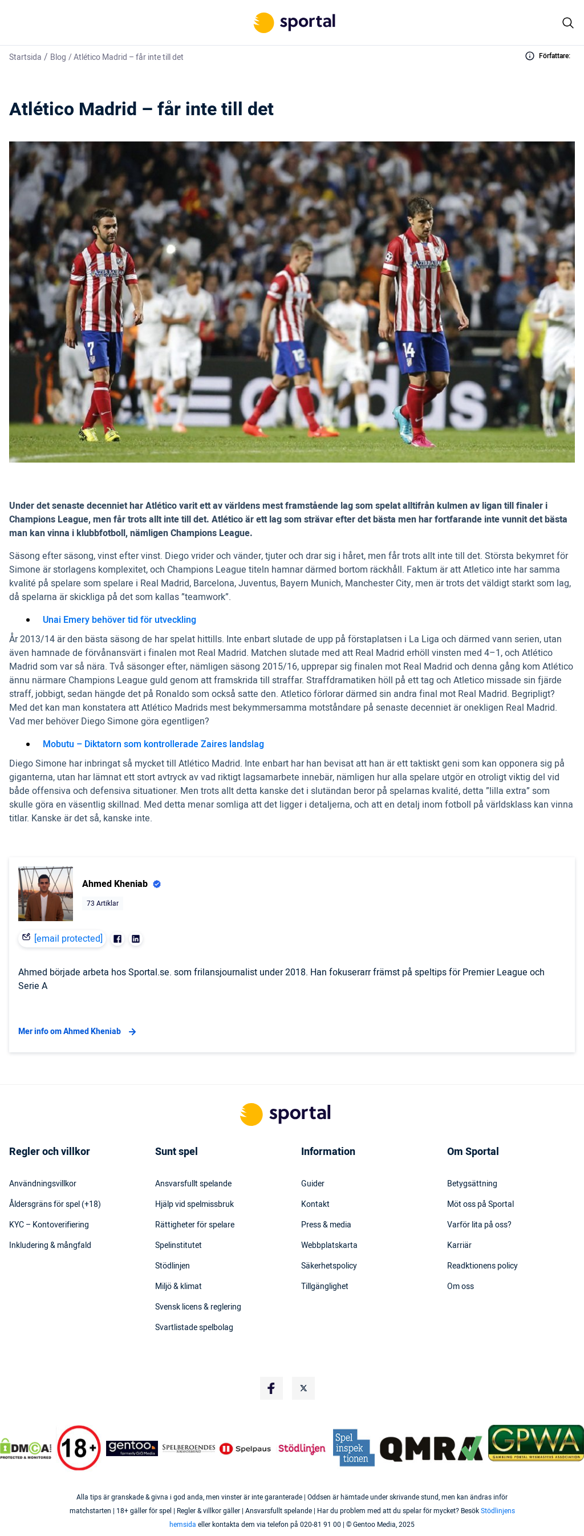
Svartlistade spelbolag (194, 1328)
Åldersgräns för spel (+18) (55, 1204)
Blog (58, 57)
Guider (313, 1184)
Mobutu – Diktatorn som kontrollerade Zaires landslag (153, 744)
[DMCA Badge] (25, 1448)
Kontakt (315, 1204)
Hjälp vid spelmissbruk (194, 1204)
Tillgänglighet (324, 1286)
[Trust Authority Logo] (132, 1448)
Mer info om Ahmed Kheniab (78, 1032)
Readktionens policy (482, 1266)
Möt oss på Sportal (480, 1204)
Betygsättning (472, 1184)
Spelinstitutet (178, 1245)
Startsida (25, 57)
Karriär (459, 1245)
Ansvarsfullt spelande (193, 1184)
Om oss (460, 1286)
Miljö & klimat (178, 1286)
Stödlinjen (172, 1266)
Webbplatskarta (329, 1245)
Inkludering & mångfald (50, 1245)
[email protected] (68, 939)
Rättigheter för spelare (194, 1225)
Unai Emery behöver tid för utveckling (119, 620)
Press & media (326, 1225)
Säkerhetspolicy (329, 1266)
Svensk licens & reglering (198, 1307)
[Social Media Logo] (271, 1388)
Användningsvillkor (42, 1184)
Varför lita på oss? (479, 1225)
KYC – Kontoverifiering (49, 1225)
